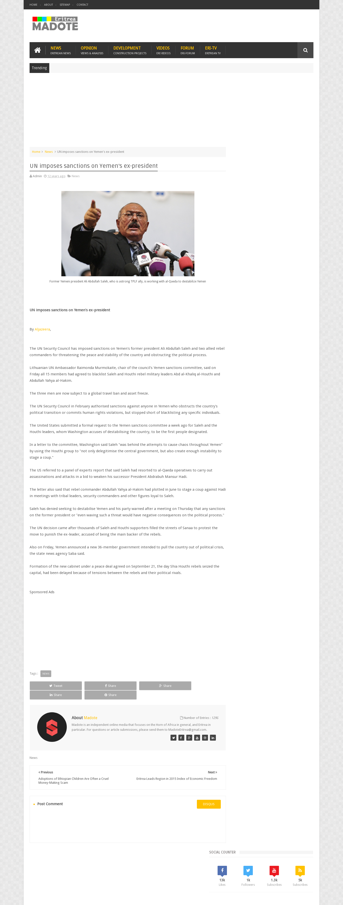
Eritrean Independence (275, 401)
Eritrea (274, 393)
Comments (271, 360)
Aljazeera (42, 329)
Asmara (235, 393)
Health (234, 410)
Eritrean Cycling (294, 393)
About (48, 4)
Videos (163, 49)
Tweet (47, 698)
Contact (82, 4)
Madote (67, 897)
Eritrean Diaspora (242, 401)
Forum (188, 49)
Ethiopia (301, 401)
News (61, 49)
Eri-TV (213, 49)
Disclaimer (306, 897)
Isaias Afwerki (253, 410)
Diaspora (80, 872)
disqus (200, 812)
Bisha (249, 393)
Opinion (92, 49)
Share (85, 698)
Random (299, 360)
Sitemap (65, 4)
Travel (102, 872)
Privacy (292, 897)
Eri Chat (186, 872)
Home (33, 4)
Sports (284, 410)
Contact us (301, 872)
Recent (242, 360)
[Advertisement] (171, 111)
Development (129, 49)
